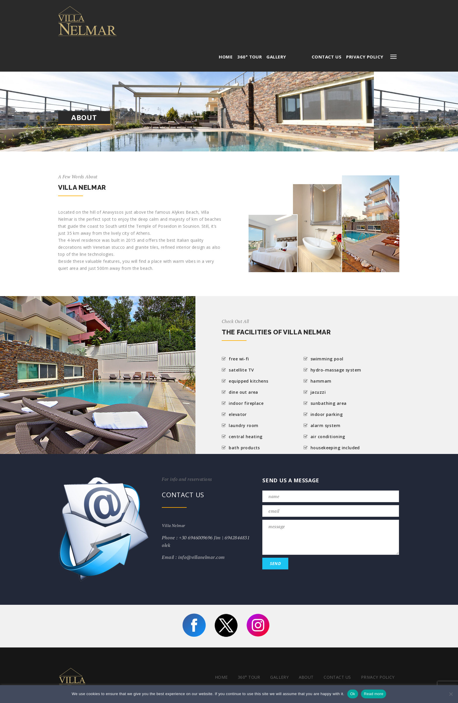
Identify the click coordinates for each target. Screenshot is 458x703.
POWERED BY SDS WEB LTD (371, 675)
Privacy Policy (364, 15)
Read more (374, 694)
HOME (226, 15)
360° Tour (249, 15)
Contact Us (327, 15)
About (299, 15)
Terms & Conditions (371, 660)
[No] (451, 694)
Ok (352, 694)
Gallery (276, 15)
